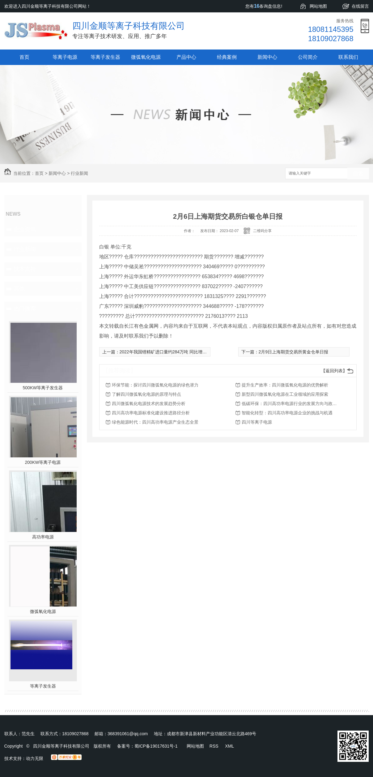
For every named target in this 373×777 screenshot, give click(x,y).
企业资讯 (25, 229)
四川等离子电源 (257, 422)
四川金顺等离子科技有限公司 (128, 26)
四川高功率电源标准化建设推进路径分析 (151, 412)
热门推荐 (25, 308)
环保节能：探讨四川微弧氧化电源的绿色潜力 (155, 384)
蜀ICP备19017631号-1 (156, 746)
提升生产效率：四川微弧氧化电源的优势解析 (285, 384)
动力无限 (34, 758)
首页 (24, 57)
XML (229, 746)
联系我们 (348, 57)
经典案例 (227, 57)
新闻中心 (267, 57)
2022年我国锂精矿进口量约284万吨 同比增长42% (167, 351)
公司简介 (308, 57)
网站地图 (318, 6)
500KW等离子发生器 (43, 387)
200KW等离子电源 (43, 462)
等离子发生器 (105, 57)
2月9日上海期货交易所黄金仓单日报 (293, 351)
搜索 (358, 173)
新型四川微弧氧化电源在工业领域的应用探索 (285, 394)
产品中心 (186, 57)
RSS (215, 746)
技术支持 (25, 269)
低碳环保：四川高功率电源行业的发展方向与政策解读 (291, 403)
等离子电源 (65, 57)
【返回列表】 (334, 370)
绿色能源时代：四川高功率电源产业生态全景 (155, 422)
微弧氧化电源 (146, 57)
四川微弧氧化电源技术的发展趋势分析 (148, 403)
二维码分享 (262, 231)
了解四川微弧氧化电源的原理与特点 (146, 394)
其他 (19, 289)
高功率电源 (43, 536)
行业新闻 (79, 173)
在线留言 (360, 6)
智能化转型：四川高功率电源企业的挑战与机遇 (287, 412)
